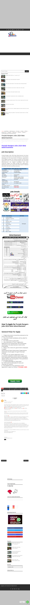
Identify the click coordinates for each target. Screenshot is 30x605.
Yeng (5, 400)
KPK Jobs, (6, 141)
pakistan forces (4, 132)
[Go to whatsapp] (27, 602)
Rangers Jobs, (19, 141)
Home (2, 131)
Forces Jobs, (26, 140)
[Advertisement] (15, 7)
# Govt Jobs (23, 388)
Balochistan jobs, (21, 140)
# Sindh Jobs (23, 389)
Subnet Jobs (9, 585)
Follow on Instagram (15, 534)
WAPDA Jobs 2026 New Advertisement (13, 79)
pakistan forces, (10, 141)
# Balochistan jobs (12, 388)
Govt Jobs (22, 131)
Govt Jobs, (3, 141)
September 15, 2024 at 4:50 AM (8, 401)
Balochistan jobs (12, 131)
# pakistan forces (6, 389)
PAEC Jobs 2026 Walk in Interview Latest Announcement (16, 83)
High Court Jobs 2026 (10, 104)
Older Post (26, 460)
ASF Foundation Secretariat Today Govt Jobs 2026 (15, 87)
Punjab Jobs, (15, 141)
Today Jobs (23, 132)
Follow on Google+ (15, 532)
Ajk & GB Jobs (6, 131)
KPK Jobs (26, 131)
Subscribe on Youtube (15, 536)
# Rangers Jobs (17, 389)
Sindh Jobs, (23, 141)
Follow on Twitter (15, 530)
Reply (5, 439)
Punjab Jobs (9, 132)
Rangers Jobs (14, 132)
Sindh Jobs (19, 132)
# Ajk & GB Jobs (6, 388)
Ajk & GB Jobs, (16, 140)
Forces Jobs (17, 131)
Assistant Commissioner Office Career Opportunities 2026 (17, 100)
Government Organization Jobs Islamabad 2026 (15, 96)
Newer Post (4, 460)
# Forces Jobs (18, 388)
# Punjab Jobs (12, 389)
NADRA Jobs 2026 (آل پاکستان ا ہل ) (13, 75)
